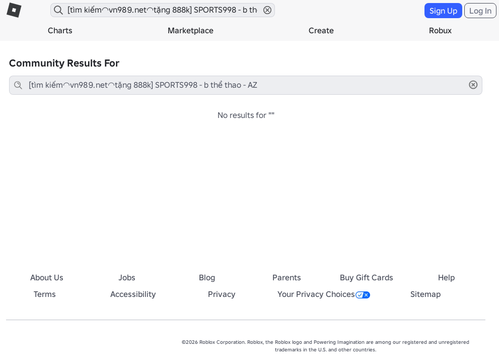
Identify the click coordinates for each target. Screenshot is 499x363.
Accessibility (133, 294)
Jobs (126, 277)
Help (446, 277)
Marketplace (190, 30)
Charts (60, 30)
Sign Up (443, 11)
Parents (286, 277)
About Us (46, 277)
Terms (45, 294)
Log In (480, 11)
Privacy (222, 294)
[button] (267, 10)
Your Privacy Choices (323, 294)
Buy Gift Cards (366, 277)
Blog (207, 277)
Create (321, 30)
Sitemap (425, 294)
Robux (440, 30)
